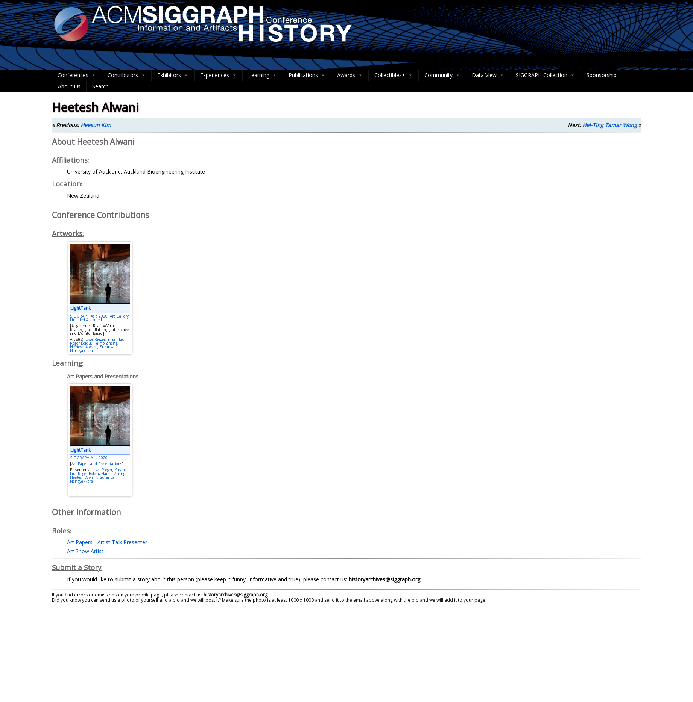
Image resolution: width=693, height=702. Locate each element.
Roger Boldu (80, 343)
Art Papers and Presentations (96, 463)
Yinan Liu (116, 339)
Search (100, 86)
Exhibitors (172, 75)
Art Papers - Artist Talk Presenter (107, 542)
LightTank (80, 308)
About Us (69, 86)
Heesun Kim (96, 125)
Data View (488, 75)
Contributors (127, 75)
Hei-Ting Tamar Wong (609, 125)
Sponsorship (602, 75)
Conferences (77, 75)
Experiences (218, 75)
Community (442, 75)
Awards (350, 75)
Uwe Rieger (95, 339)
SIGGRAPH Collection (545, 75)
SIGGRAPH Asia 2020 (89, 457)
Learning (262, 75)
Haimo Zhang (105, 343)
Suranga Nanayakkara (92, 348)
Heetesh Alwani (83, 346)
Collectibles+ (393, 75)
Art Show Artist (85, 551)
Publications (307, 75)
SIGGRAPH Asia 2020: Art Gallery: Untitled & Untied (100, 317)
